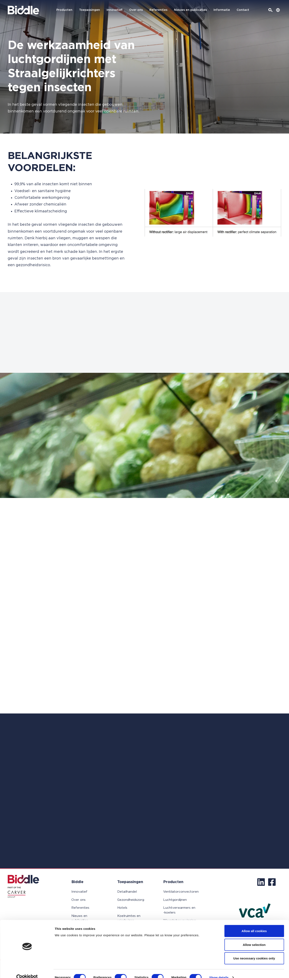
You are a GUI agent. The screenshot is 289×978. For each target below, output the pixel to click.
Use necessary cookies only (254, 950)
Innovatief (114, 10)
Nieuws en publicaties (190, 10)
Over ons (136, 10)
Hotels (122, 907)
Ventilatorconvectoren (181, 891)
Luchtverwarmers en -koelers (179, 910)
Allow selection (254, 937)
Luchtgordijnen (175, 899)
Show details (219, 970)
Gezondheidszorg (130, 899)
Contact (243, 10)
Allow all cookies (254, 923)
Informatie (221, 10)
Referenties (158, 10)
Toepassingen (89, 10)
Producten (64, 10)
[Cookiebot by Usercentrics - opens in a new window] (27, 970)
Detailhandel (127, 891)
